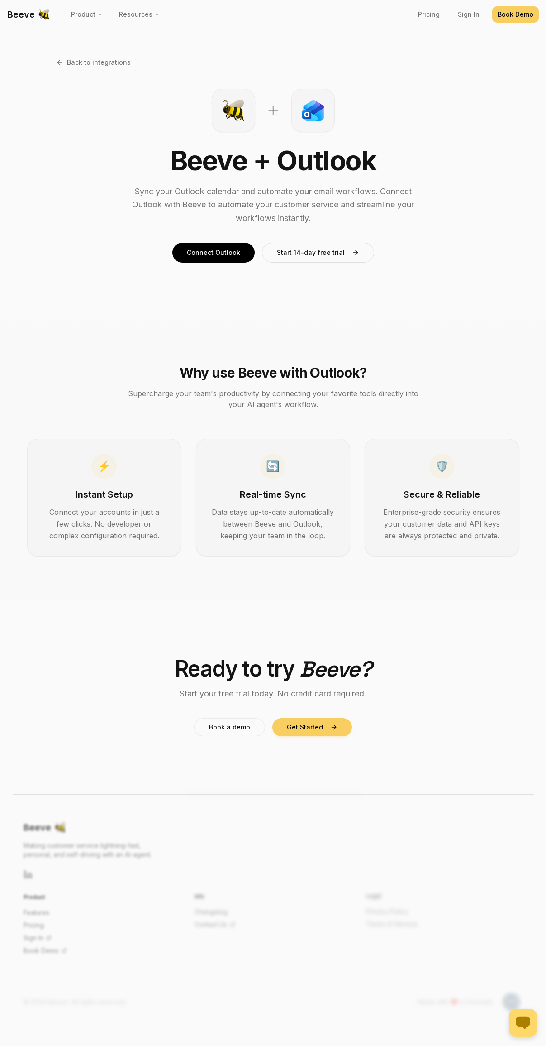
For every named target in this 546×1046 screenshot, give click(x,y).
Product (87, 14)
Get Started (312, 727)
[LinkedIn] (28, 873)
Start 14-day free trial (318, 252)
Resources (139, 14)
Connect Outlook (213, 252)
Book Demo (515, 14)
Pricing (429, 14)
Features (36, 911)
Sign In (469, 14)
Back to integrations (93, 62)
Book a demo (229, 727)
